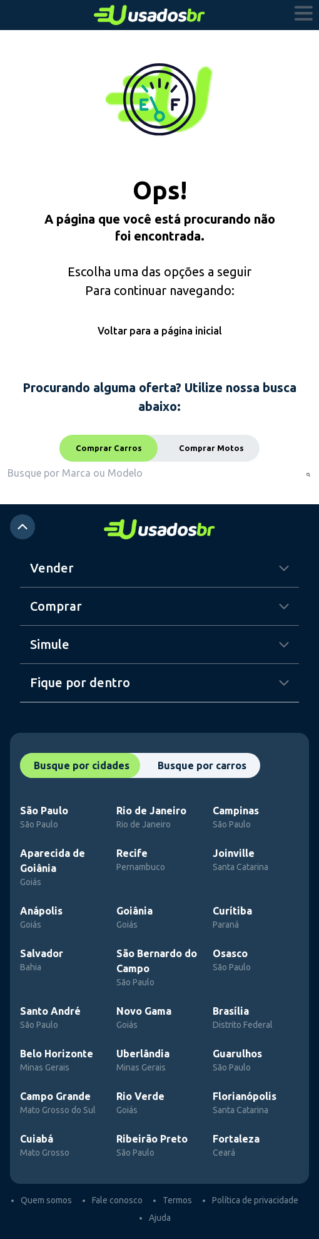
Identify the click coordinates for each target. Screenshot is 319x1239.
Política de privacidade (255, 1200)
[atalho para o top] (22, 526)
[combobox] (85, 472)
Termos (177, 1200)
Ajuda (160, 1218)
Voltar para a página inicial (160, 330)
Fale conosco (117, 1200)
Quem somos (46, 1200)
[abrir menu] (304, 15)
